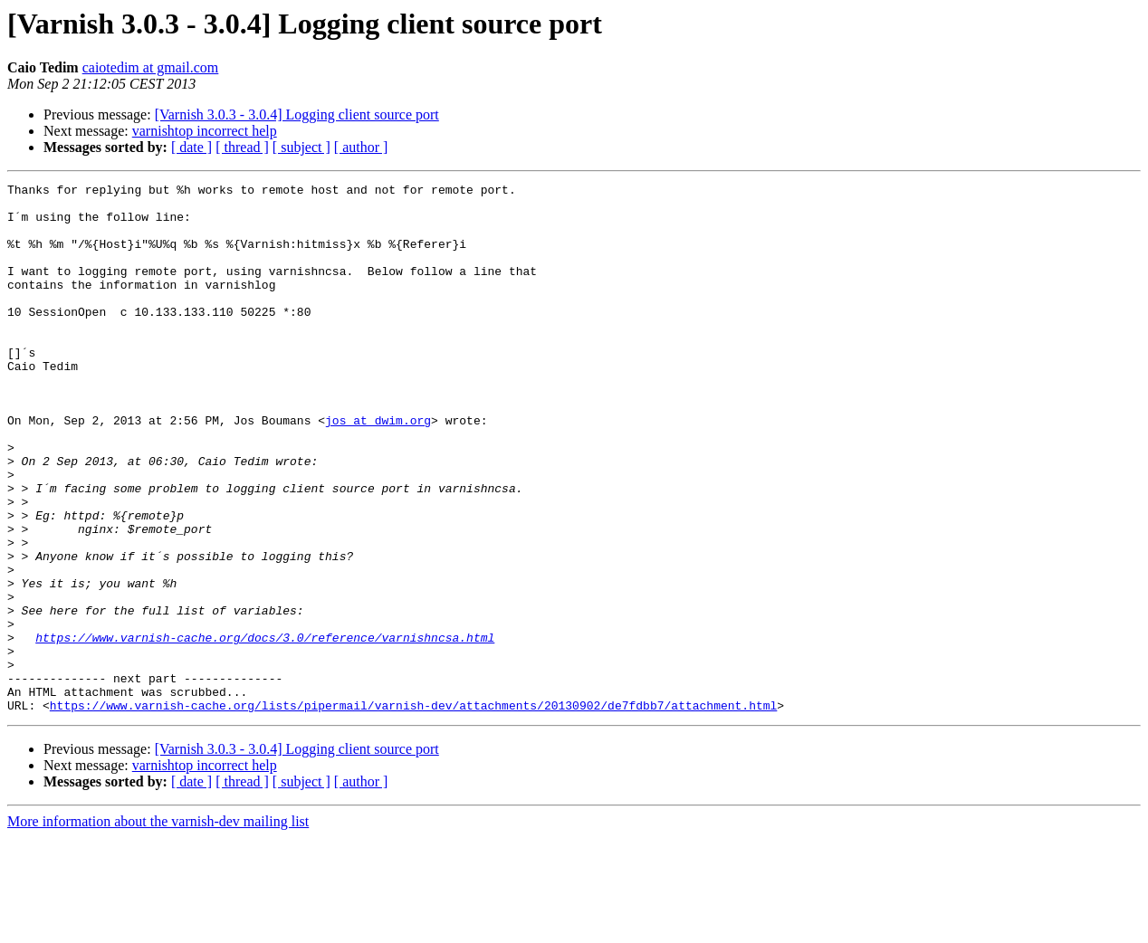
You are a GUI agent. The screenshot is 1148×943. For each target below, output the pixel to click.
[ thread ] (242, 147)
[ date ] (191, 147)
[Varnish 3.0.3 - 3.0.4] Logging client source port (297, 114)
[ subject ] (301, 147)
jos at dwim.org (378, 469)
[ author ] (361, 147)
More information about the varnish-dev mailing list (158, 927)
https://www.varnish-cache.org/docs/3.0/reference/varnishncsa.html (264, 729)
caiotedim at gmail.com (150, 67)
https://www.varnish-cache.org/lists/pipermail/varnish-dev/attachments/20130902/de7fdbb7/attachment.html (413, 811)
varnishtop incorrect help (204, 130)
